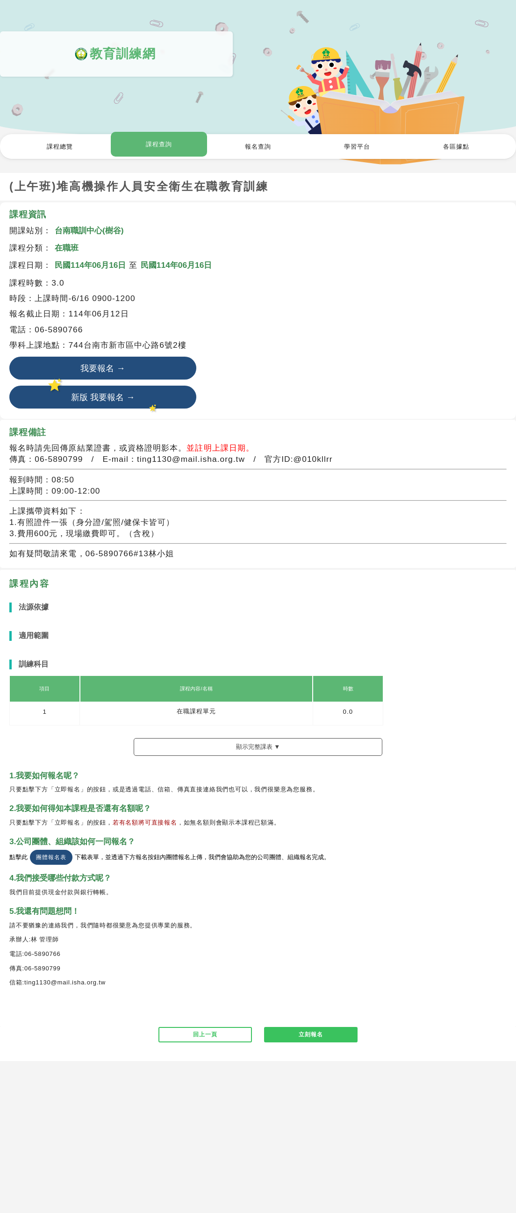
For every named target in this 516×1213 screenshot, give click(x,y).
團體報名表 (51, 859)
